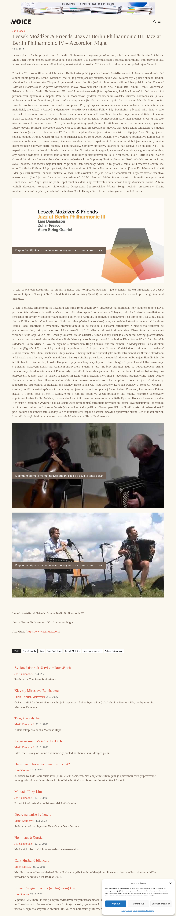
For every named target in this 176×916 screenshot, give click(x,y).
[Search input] (141, 21)
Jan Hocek (18, 31)
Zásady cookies (127, 911)
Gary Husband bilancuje (31, 860)
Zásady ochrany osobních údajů (143, 911)
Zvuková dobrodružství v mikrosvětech (42, 668)
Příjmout (115, 903)
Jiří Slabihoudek (23, 674)
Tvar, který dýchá (27, 718)
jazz (42, 651)
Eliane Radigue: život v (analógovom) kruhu (46, 888)
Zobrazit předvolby (161, 903)
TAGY (17, 651)
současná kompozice (92, 651)
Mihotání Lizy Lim (28, 792)
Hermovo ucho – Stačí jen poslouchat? (42, 764)
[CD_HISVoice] (88, 8)
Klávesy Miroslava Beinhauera (36, 691)
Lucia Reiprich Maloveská (29, 696)
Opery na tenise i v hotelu (32, 815)
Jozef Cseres (21, 770)
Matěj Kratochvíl (24, 724)
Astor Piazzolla (29, 651)
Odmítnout (138, 903)
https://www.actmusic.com (43, 631)
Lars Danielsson (54, 651)
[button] (170, 883)
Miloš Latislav (22, 866)
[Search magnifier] (154, 21)
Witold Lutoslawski (114, 651)
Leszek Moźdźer (72, 651)
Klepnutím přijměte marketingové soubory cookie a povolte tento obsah (59, 250)
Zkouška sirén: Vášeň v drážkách (38, 741)
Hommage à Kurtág (28, 838)
